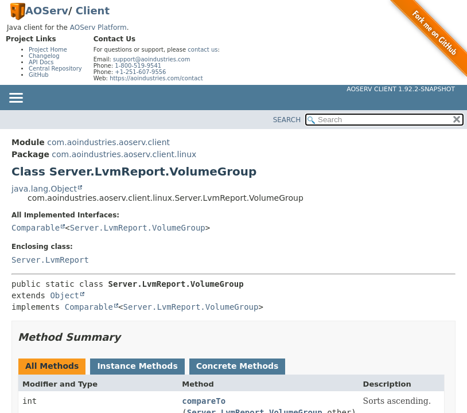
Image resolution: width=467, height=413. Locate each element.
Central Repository (55, 68)
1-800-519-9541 (138, 66)
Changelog (44, 56)
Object (64, 295)
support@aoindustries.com (151, 59)
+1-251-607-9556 (140, 72)
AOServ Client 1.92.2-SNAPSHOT (401, 89)
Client (93, 11)
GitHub (39, 75)
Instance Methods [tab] (137, 366)
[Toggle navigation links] (15, 99)
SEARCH (287, 120)
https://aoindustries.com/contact (156, 78)
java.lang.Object (44, 188)
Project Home (48, 49)
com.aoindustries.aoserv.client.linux (124, 154)
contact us (202, 49)
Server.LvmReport (50, 259)
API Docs (41, 62)
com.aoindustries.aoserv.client (108, 142)
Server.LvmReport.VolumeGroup (137, 227)
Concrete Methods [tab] (237, 366)
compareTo (203, 401)
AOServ (46, 11)
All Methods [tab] (52, 366)
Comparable (35, 227)
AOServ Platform (98, 28)
